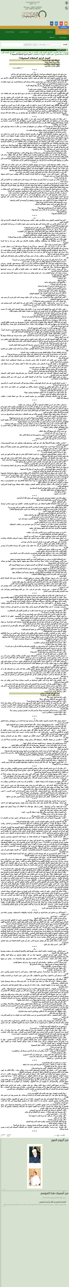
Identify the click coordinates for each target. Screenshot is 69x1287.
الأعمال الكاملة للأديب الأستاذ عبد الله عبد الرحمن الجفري (34, 52)
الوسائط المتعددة (9, 32)
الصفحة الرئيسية (62, 32)
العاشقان (36, 54)
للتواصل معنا (63, 37)
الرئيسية (65, 52)
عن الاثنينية (50, 32)
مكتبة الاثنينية (38, 32)
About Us (52, 37)
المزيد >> (3, 1189)
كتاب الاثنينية (57, 52)
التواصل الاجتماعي (24, 32)
